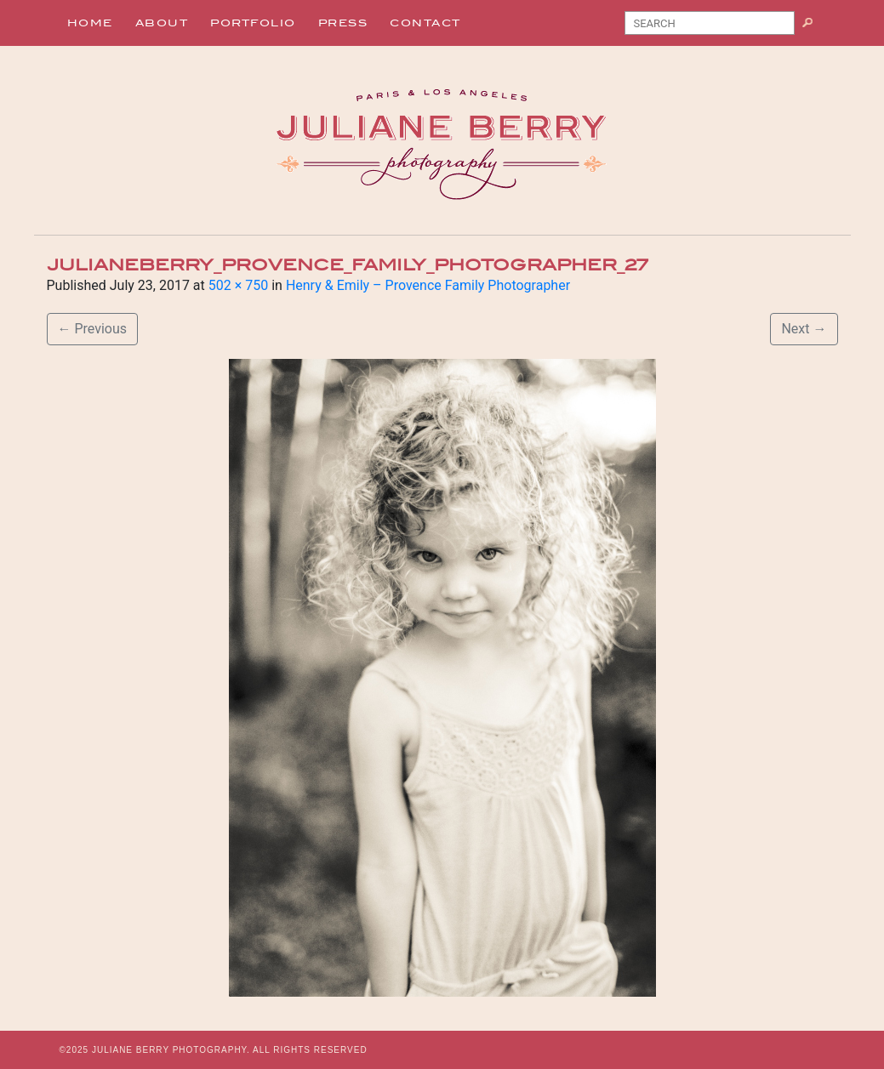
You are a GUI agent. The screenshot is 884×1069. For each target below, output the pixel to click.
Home (90, 23)
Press (343, 23)
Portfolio (253, 23)
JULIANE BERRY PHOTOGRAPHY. (171, 1050)
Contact (425, 23)
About (162, 23)
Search (814, 26)
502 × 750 (238, 285)
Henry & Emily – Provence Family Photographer (428, 285)
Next (803, 329)
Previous (93, 329)
